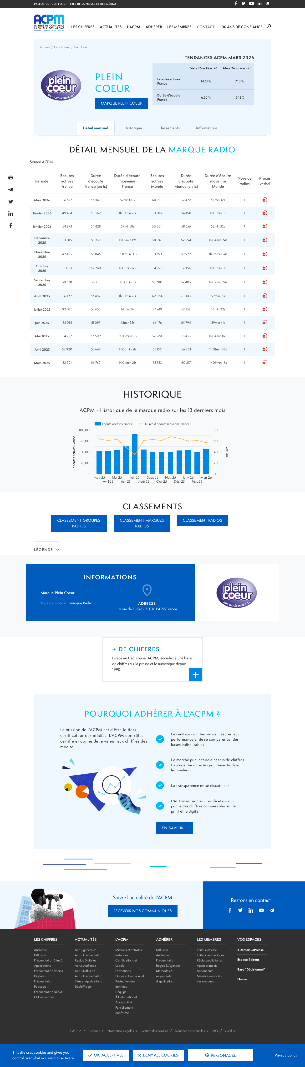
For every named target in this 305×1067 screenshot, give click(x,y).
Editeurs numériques (210, 955)
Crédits (230, 1031)
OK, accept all (105, 1055)
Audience (40, 950)
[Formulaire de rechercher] (269, 26)
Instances (121, 955)
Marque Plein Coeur (121, 103)
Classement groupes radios (78, 523)
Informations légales (120, 1031)
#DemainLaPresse (250, 949)
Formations (123, 971)
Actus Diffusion (85, 971)
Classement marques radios (142, 523)
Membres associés (209, 976)
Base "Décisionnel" (251, 969)
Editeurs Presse (207, 950)
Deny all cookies (158, 1055)
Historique (133, 128)
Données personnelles (190, 1031)
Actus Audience (85, 965)
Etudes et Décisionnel (129, 976)
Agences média (207, 965)
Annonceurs (205, 971)
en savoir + (174, 827)
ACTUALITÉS (86, 939)
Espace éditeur (248, 959)
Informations (207, 128)
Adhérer (154, 26)
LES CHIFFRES (45, 939)
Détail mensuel (95, 128)
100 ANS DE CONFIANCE (241, 26)
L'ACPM (133, 26)
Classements (169, 128)
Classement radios (202, 520)
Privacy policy (286, 1055)
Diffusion (40, 955)
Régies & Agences (168, 965)
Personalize (223, 1055)
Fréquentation (165, 960)
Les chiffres (83, 26)
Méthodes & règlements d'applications (165, 976)
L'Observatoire (44, 997)
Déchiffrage (83, 986)
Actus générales (85, 950)
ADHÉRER (164, 939)
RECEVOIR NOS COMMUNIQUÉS (142, 910)
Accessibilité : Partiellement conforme (124, 1007)
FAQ (215, 1031)
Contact (206, 26)
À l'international (126, 997)
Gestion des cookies (154, 1031)
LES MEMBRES (209, 939)
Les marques (205, 981)
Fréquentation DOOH (49, 992)
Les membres (179, 26)
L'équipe (121, 992)
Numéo (242, 979)
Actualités (111, 26)
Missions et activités (128, 950)
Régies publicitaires (210, 960)
